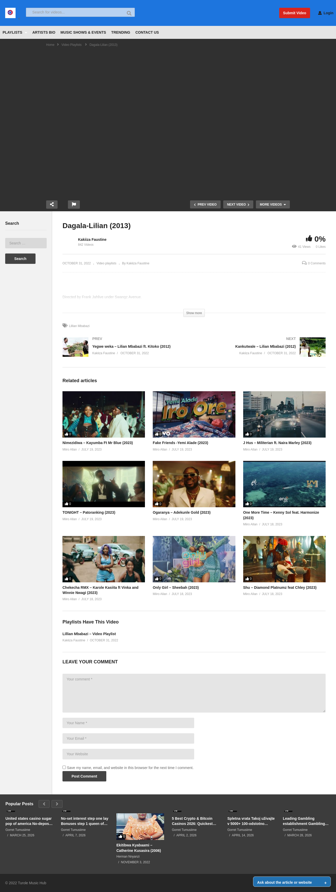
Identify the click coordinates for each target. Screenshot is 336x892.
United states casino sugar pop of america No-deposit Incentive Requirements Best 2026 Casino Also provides (28, 821)
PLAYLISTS (15, 32)
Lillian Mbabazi (79, 326)
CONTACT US (147, 32)
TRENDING (120, 32)
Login (325, 13)
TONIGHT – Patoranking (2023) (88, 512)
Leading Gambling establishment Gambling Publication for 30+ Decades (304, 821)
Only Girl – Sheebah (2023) (176, 587)
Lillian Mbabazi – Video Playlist (89, 634)
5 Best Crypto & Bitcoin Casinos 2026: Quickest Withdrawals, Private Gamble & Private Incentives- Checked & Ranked (192, 821)
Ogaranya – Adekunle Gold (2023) (182, 512)
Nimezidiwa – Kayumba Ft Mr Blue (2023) (97, 443)
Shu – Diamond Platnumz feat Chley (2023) (280, 587)
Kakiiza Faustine (92, 239)
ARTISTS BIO (43, 32)
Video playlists (106, 263)
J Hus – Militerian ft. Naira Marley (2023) (277, 443)
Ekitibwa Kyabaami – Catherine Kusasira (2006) (138, 847)
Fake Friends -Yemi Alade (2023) (180, 443)
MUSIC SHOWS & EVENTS (83, 32)
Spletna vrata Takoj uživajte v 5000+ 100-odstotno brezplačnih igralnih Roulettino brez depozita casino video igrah (251, 821)
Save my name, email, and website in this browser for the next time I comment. (130, 768)
